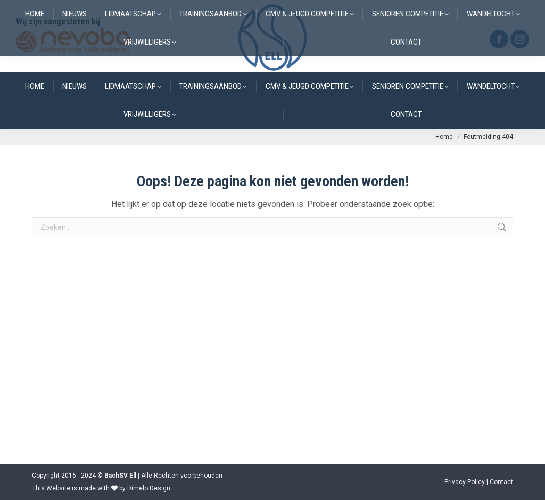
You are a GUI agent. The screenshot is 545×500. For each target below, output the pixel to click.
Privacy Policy (464, 482)
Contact (501, 482)
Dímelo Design (148, 488)
